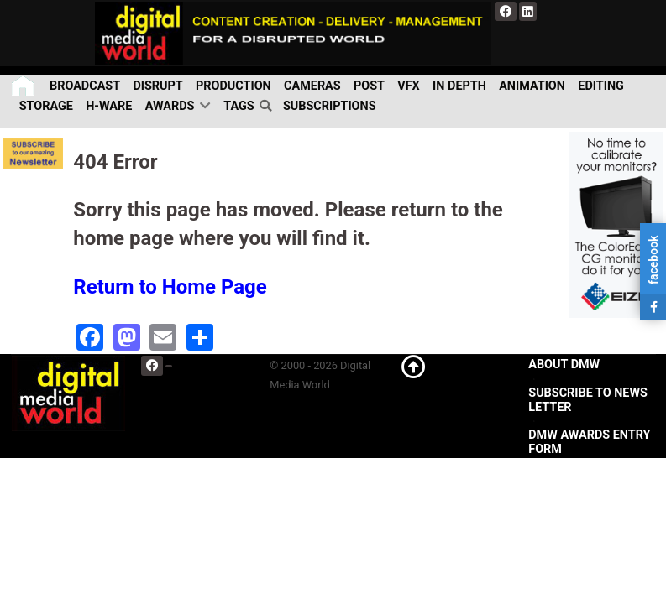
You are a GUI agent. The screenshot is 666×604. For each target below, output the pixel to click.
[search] (269, 105)
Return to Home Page (170, 287)
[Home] (24, 86)
